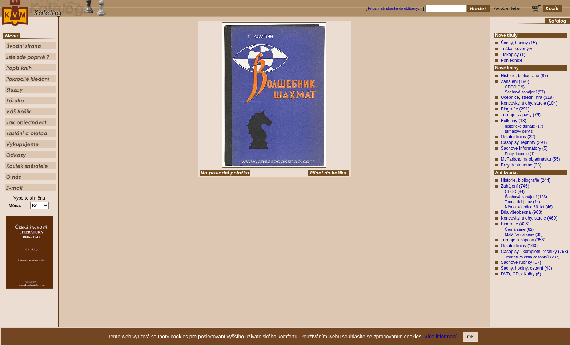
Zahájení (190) (515, 81)
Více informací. (441, 336)
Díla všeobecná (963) (521, 212)
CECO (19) (515, 87)
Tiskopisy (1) (513, 54)
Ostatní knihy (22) (518, 136)
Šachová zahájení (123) (526, 196)
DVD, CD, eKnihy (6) (521, 274)
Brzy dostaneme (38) (521, 165)
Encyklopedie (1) (520, 154)
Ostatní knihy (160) (519, 245)
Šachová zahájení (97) (525, 92)
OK (470, 336)
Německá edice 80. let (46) (529, 207)
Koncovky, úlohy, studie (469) (529, 218)
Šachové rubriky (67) (521, 262)
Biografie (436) (515, 223)
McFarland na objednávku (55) (530, 159)
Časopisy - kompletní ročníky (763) (534, 251)
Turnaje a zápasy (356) (523, 239)
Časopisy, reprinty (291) (524, 142)
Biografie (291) (515, 109)
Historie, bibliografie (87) (524, 75)
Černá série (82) (519, 229)
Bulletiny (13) (513, 120)
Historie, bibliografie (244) (526, 180)
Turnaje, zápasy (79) (521, 114)
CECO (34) (515, 191)
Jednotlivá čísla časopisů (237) (532, 257)
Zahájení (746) (515, 186)
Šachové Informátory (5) (524, 148)
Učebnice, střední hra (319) (527, 97)
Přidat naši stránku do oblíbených (395, 9)
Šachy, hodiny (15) (519, 42)
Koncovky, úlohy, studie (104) (529, 103)
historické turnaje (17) (524, 126)
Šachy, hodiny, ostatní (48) (526, 268)
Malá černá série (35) (524, 234)
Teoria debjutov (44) (522, 202)
